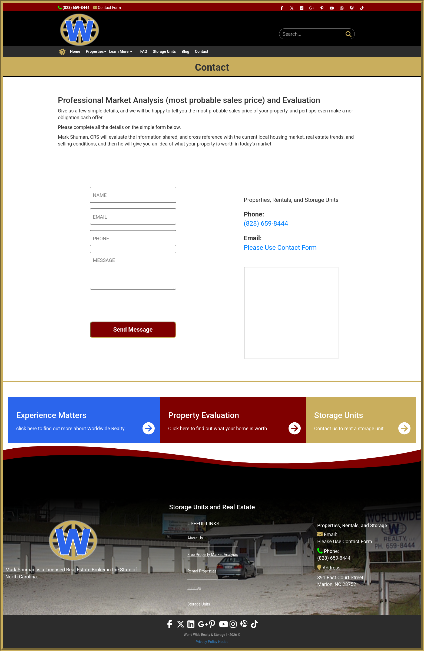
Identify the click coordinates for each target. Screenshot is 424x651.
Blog (185, 51)
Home (75, 51)
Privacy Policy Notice (212, 642)
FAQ (143, 51)
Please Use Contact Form (344, 541)
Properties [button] (96, 51)
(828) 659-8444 (333, 558)
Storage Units (164, 51)
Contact (201, 51)
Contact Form (109, 7)
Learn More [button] (120, 51)
